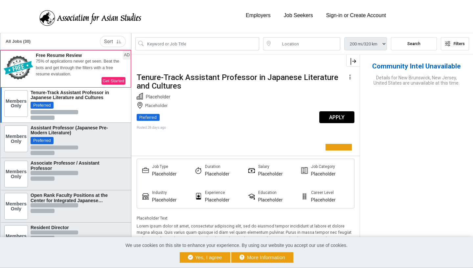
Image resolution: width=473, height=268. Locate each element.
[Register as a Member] (343, 147)
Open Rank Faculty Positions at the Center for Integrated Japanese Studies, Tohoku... (69, 200)
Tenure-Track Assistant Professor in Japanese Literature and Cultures (70, 95)
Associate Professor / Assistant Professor (65, 165)
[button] (65, 69)
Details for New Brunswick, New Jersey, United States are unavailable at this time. (416, 80)
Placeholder (164, 173)
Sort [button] (113, 41)
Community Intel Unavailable (416, 66)
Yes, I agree (205, 257)
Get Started (113, 80)
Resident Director (50, 227)
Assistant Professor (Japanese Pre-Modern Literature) (69, 130)
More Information (262, 257)
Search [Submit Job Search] (413, 43)
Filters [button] (455, 44)
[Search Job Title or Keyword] (202, 43)
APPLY (337, 117)
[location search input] (306, 43)
